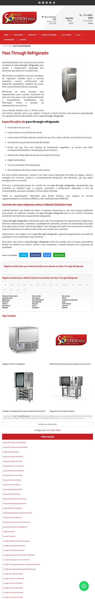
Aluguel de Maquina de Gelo (12, 489)
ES (18, 285)
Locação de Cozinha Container (13, 550)
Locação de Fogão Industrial (13, 574)
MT (80, 285)
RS (38, 285)
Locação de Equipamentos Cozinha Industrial (18, 555)
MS (73, 285)
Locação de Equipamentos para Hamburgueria (19, 569)
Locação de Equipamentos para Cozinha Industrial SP (23, 411)
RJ (5, 285)
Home (6, 35)
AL (24, 290)
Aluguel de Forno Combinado (13, 466)
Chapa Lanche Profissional (12, 517)
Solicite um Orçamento (47, 424)
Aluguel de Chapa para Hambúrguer (15, 447)
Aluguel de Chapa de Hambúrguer (15, 442)
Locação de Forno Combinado (13, 578)
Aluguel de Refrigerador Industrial (15, 499)
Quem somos (18, 35)
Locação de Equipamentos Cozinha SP (16, 560)
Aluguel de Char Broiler (11, 452)
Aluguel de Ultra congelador (13, 364)
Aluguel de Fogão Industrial (12, 461)
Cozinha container (48, 35)
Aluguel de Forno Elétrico (12, 485)
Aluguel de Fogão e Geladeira (13, 456)
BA (51, 285)
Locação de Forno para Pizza (13, 588)
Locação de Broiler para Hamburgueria (16, 541)
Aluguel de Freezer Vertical (12, 480)
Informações (9, 40)
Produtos (32, 35)
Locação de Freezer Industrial (13, 592)
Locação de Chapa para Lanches (14, 546)
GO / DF (65, 285)
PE (44, 285)
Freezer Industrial (9, 536)
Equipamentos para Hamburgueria (15, 527)
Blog (78, 35)
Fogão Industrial (9, 531)
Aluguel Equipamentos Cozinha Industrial (17, 513)
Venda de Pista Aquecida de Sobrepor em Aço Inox (70, 364)
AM (87, 285)
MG (12, 285)
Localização (66, 35)
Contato (22, 40)
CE (57, 285)
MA (18, 290)
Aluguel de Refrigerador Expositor (14, 503)
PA (11, 290)
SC (31, 285)
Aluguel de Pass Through (11, 494)
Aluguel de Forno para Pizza (12, 475)
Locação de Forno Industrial (12, 583)
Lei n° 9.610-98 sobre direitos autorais (72, 418)
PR (25, 285)
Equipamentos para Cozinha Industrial (16, 522)
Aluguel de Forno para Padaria (62, 411)
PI (5, 290)
